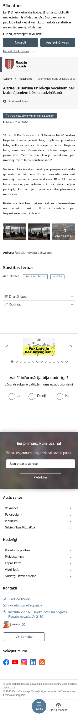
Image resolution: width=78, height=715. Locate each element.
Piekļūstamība (14, 557)
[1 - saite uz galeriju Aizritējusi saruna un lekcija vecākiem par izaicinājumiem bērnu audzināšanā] (14, 231)
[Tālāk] (71, 346)
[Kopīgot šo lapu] (39, 305)
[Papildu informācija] (23, 624)
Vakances (11, 508)
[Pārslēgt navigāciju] (39, 706)
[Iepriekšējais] (6, 346)
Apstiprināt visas (57, 42)
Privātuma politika (17, 550)
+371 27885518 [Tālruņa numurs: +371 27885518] (19, 599)
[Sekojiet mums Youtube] (15, 662)
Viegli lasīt (12, 569)
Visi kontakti (24, 637)
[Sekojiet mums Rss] (42, 662)
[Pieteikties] (40, 477)
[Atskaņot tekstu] (20, 101)
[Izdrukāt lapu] (39, 296)
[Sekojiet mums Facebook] (6, 662)
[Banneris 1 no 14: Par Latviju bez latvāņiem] (39, 347)
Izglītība (57, 276)
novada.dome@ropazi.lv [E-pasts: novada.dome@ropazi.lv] (25, 605)
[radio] (14, 395)
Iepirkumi (11, 521)
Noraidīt (20, 42)
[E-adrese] (11, 624)
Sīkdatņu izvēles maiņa (20, 576)
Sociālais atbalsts (35, 276)
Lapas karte (13, 563)
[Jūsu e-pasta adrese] (40, 463)
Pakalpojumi (13, 514)
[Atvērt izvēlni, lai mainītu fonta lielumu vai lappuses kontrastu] (58, 708)
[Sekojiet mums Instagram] (24, 662)
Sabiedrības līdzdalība (20, 527)
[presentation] (34, 415)
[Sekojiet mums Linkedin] (33, 662)
